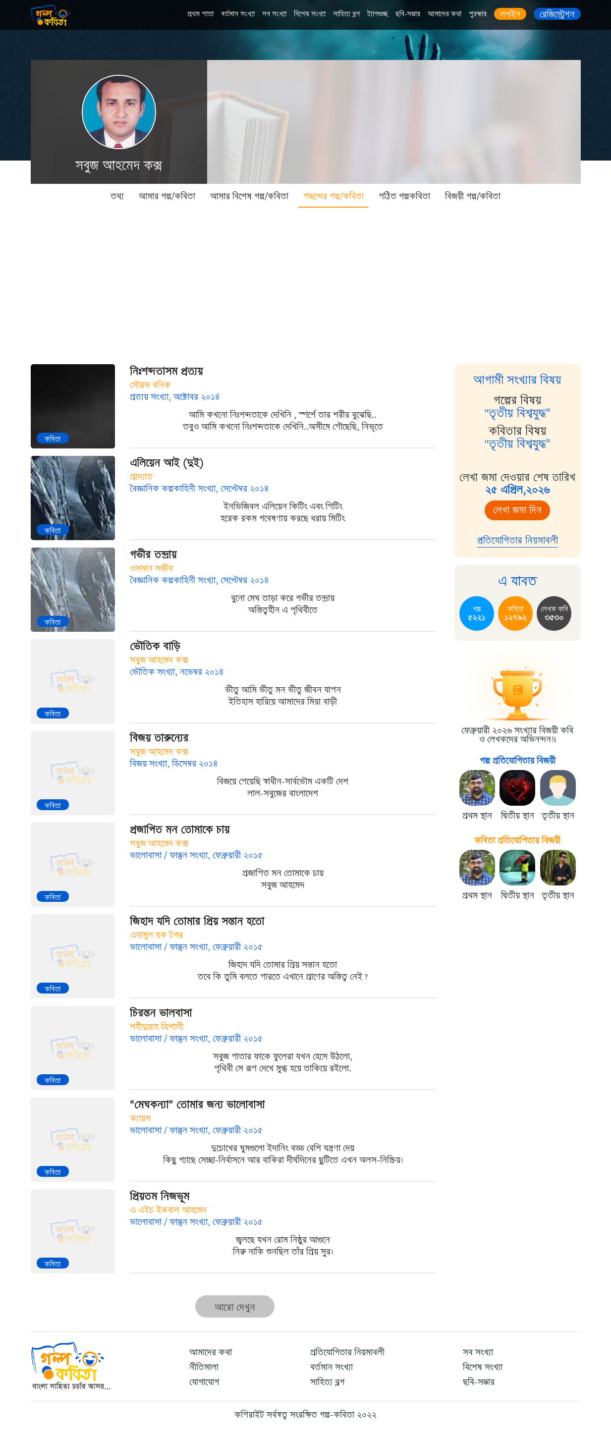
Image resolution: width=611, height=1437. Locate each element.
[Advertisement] (305, 282)
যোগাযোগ (204, 1382)
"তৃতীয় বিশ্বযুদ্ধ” (517, 413)
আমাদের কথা (444, 14)
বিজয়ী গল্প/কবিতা (472, 196)
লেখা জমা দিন (517, 510)
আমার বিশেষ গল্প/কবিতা (249, 196)
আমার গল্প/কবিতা (167, 196)
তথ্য (117, 196)
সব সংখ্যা (274, 14)
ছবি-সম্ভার (407, 14)
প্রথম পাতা (200, 14)
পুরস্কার (478, 14)
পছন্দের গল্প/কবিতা (333, 196)
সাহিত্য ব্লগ (346, 14)
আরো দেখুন (235, 1307)
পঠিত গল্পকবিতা (404, 196)
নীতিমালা (204, 1367)
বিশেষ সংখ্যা (310, 14)
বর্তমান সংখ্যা (238, 14)
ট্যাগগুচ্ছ (377, 14)
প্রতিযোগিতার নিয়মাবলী (517, 540)
